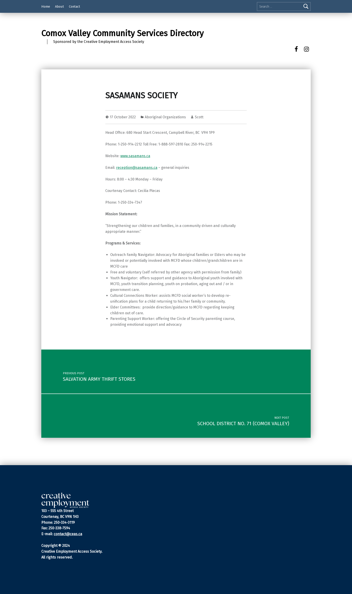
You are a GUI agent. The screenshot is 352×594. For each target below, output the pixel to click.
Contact (74, 6)
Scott (199, 117)
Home (45, 6)
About (59, 6)
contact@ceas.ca (68, 534)
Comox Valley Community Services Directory (122, 33)
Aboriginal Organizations (165, 117)
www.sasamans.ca (135, 156)
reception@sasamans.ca (136, 167)
